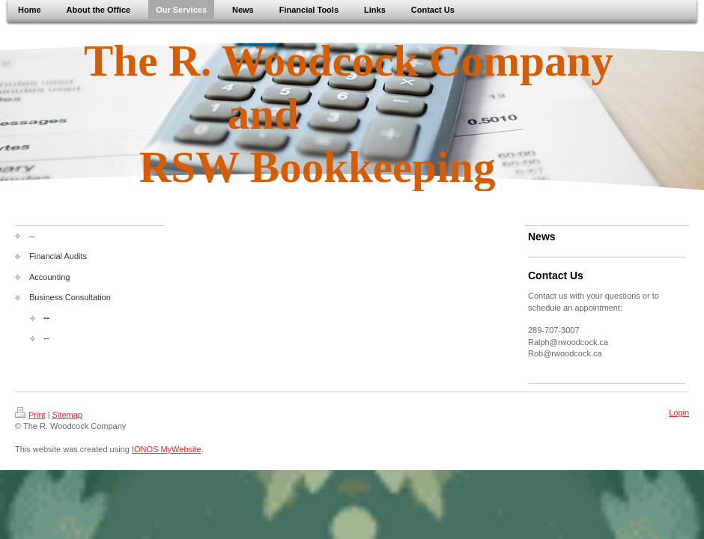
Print (30, 414)
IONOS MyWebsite (166, 449)
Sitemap (67, 414)
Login (679, 412)
